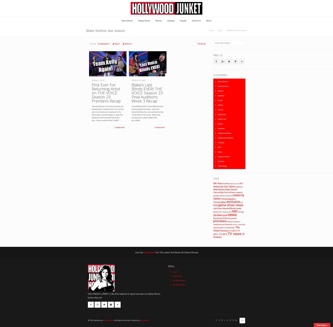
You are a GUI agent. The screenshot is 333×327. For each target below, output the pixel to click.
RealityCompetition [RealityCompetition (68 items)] (233, 222)
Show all (201, 44)
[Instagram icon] (233, 320)
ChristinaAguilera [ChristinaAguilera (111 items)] (228, 199)
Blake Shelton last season (237, 30)
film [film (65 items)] (241, 202)
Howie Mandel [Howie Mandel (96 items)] (223, 208)
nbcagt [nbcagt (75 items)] (241, 212)
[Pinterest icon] (230, 320)
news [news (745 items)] (232, 215)
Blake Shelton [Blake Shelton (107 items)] (232, 189)
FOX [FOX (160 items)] (215, 205)
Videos (220, 105)
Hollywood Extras (224, 133)
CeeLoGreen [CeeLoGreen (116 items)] (230, 192)
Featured (221, 129)
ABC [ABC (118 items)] (215, 183)
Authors (128, 44)
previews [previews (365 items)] (219, 221)
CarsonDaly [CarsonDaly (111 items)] (218, 192)
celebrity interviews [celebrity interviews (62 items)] (225, 196)
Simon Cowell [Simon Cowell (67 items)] (237, 225)
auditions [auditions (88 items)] (239, 187)
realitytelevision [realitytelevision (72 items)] (219, 225)
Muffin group (108, 320)
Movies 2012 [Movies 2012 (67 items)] (227, 212)
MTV (219, 147)
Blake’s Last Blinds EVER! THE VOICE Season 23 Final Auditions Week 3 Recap (147, 93)
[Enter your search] (229, 43)
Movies (220, 91)
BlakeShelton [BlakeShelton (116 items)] (219, 189)
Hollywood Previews (225, 138)
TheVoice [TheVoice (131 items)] (224, 231)
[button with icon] (216, 61)
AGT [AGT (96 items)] (241, 183)
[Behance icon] (236, 320)
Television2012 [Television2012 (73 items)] (219, 228)
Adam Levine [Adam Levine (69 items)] (234, 184)
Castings (221, 96)
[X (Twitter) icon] (219, 320)
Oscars (220, 110)
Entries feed (177, 276)
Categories (104, 44)
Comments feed (179, 280)
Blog (220, 30)
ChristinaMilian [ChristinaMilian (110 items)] (219, 202)
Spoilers (221, 161)
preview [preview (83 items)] (234, 218)
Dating (220, 124)
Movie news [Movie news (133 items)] (235, 208)
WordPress (144, 320)
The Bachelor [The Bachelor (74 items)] (230, 228)
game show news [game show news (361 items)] (230, 205)
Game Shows (223, 82)
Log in (175, 272)
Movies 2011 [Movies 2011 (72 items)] (218, 212)
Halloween (222, 114)
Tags (116, 44)
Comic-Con (222, 119)
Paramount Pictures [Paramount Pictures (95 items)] (221, 218)
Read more (120, 127)
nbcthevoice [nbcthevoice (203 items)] (220, 215)
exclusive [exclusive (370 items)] (233, 202)
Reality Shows (223, 86)
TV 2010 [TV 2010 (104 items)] (233, 231)
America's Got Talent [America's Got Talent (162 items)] (224, 186)
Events (220, 100)
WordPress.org (178, 285)
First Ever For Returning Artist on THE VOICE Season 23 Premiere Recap (106, 93)
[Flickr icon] (227, 320)
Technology (222, 166)
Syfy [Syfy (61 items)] (244, 225)
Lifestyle (221, 143)
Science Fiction (223, 157)
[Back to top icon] (242, 320)
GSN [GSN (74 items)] (215, 209)
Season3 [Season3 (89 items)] (228, 224)
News (220, 152)
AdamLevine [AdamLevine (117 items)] (223, 183)
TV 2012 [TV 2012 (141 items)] (223, 234)
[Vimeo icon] (222, 320)
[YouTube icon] (225, 320)
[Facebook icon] (216, 320)
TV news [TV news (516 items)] (234, 234)
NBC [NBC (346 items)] (235, 211)
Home (211, 30)
